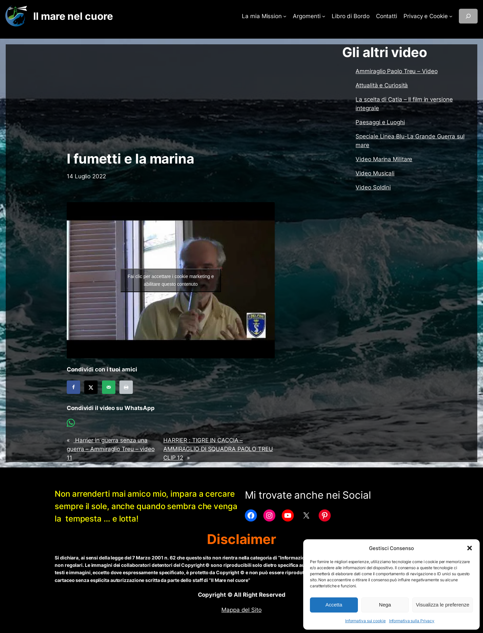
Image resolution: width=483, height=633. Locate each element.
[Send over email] (108, 387)
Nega (385, 604)
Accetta (333, 604)
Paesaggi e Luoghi (380, 122)
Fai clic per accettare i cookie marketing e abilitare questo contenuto (170, 280)
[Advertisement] (171, 98)
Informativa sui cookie (365, 620)
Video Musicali (375, 173)
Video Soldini (373, 187)
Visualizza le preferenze (442, 604)
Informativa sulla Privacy (412, 620)
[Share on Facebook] (73, 387)
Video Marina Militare (384, 159)
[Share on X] (91, 387)
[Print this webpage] (126, 387)
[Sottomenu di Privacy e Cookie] (450, 16)
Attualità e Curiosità (382, 85)
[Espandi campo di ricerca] (468, 16)
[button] (469, 548)
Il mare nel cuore (73, 16)
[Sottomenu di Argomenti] (323, 16)
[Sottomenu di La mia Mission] (284, 16)
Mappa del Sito (241, 609)
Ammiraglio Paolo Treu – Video (396, 71)
